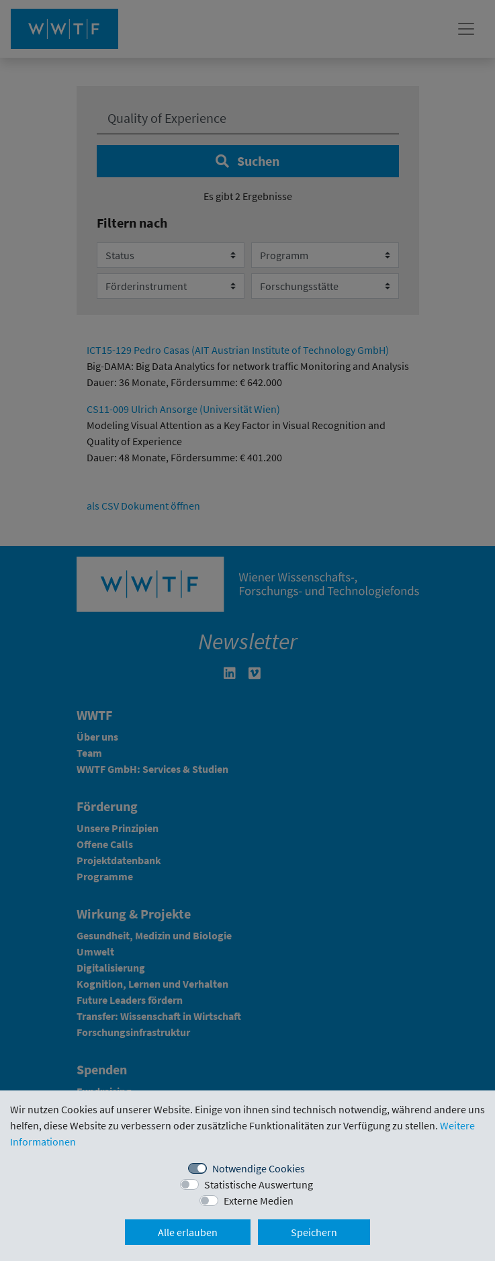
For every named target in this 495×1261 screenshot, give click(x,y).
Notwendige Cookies (258, 1168)
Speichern (314, 1232)
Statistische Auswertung (258, 1184)
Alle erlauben (188, 1232)
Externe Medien (259, 1200)
